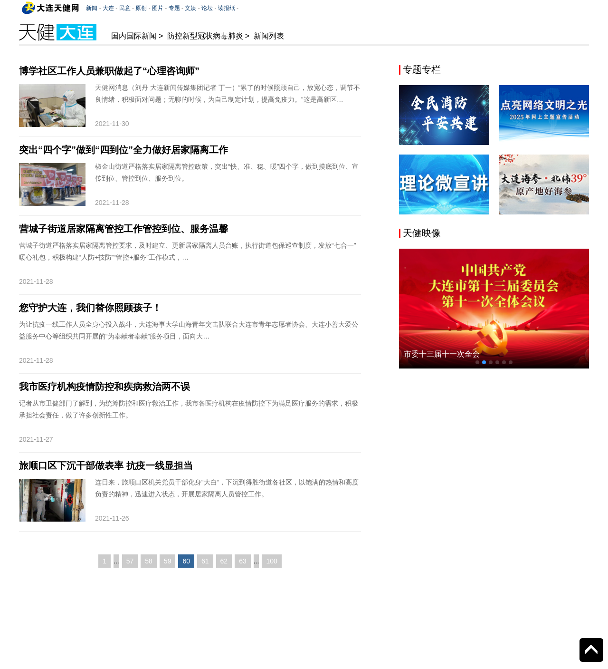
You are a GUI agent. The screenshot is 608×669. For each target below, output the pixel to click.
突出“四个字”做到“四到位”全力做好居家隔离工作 (123, 150)
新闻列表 (269, 36)
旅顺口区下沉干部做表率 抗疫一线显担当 (106, 465)
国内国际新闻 (134, 36)
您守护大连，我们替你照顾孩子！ (90, 307)
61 (205, 561)
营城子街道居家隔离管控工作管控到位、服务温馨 (123, 228)
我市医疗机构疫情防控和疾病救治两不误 (104, 386)
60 (186, 561)
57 (130, 561)
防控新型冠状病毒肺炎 (205, 36)
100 (271, 561)
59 (167, 561)
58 (148, 561)
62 (224, 561)
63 (243, 561)
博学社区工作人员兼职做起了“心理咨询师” (109, 71)
